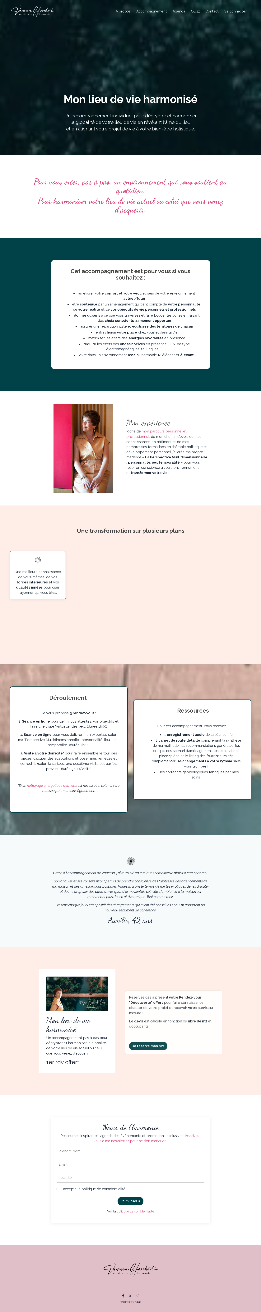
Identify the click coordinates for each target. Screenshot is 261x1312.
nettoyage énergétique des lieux (56, 786)
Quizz (195, 11)
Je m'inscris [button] (130, 1201)
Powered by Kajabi (130, 1302)
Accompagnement (151, 11)
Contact (212, 11)
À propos (123, 11)
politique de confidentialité (135, 1212)
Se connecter (235, 11)
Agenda (179, 11)
